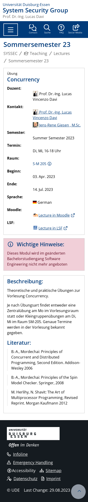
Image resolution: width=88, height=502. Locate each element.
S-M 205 (39, 163)
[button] (75, 29)
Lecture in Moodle (54, 215)
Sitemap (51, 470)
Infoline (17, 454)
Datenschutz (22, 478)
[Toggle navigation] (10, 29)
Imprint (50, 478)
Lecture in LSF (50, 228)
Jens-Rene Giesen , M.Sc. (57, 125)
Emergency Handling (30, 462)
